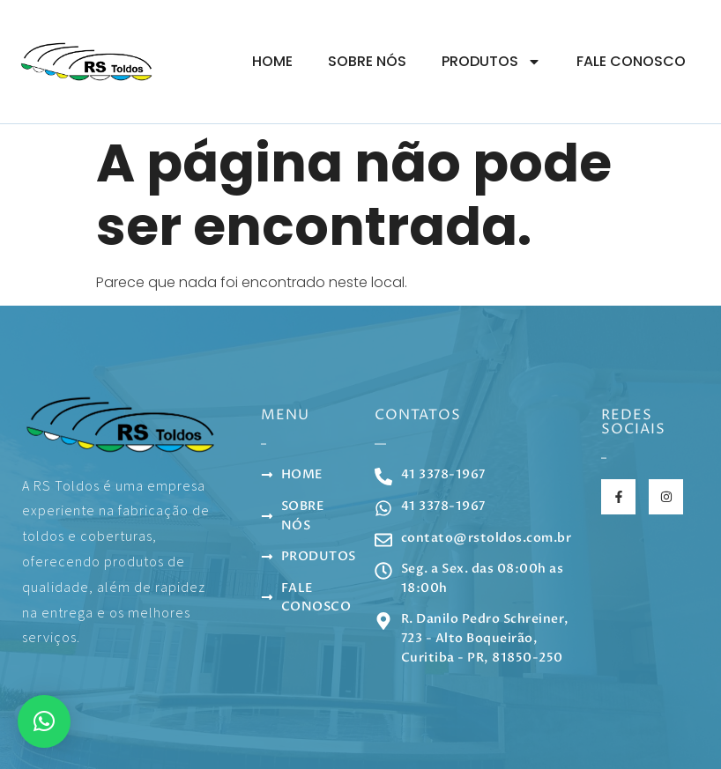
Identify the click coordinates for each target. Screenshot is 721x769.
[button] (44, 721)
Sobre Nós (367, 61)
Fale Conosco (631, 61)
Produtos (491, 62)
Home (272, 61)
